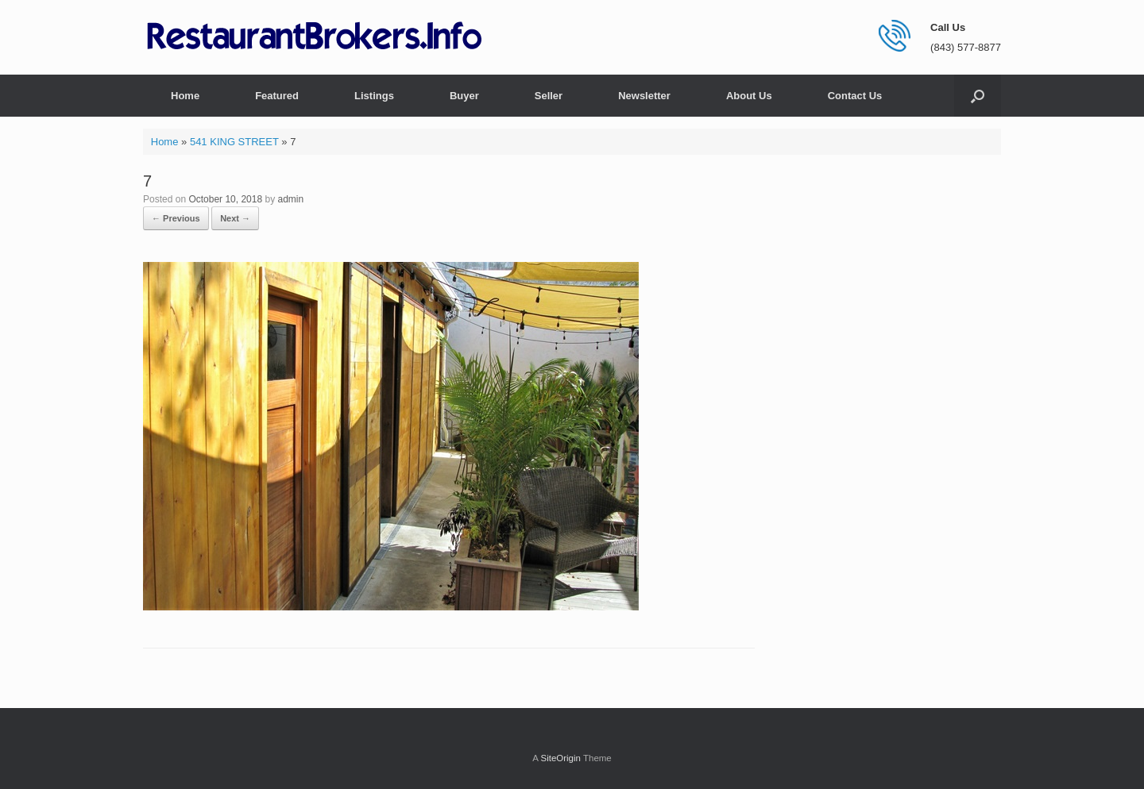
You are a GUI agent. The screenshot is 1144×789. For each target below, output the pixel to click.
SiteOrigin (560, 758)
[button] (977, 96)
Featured (277, 96)
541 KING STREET (234, 142)
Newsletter (644, 96)
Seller (548, 96)
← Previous (176, 218)
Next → (235, 218)
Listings (374, 96)
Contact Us (855, 96)
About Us (749, 96)
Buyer (464, 96)
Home (185, 96)
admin (290, 199)
